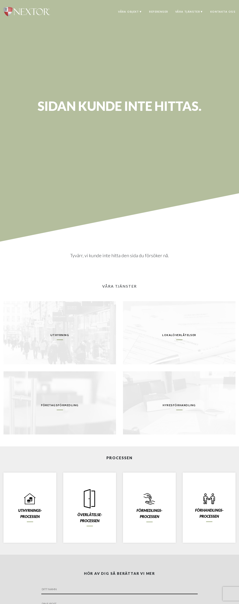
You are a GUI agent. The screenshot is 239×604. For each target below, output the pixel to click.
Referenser (158, 11)
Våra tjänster (187, 11)
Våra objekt (128, 11)
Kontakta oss (222, 11)
